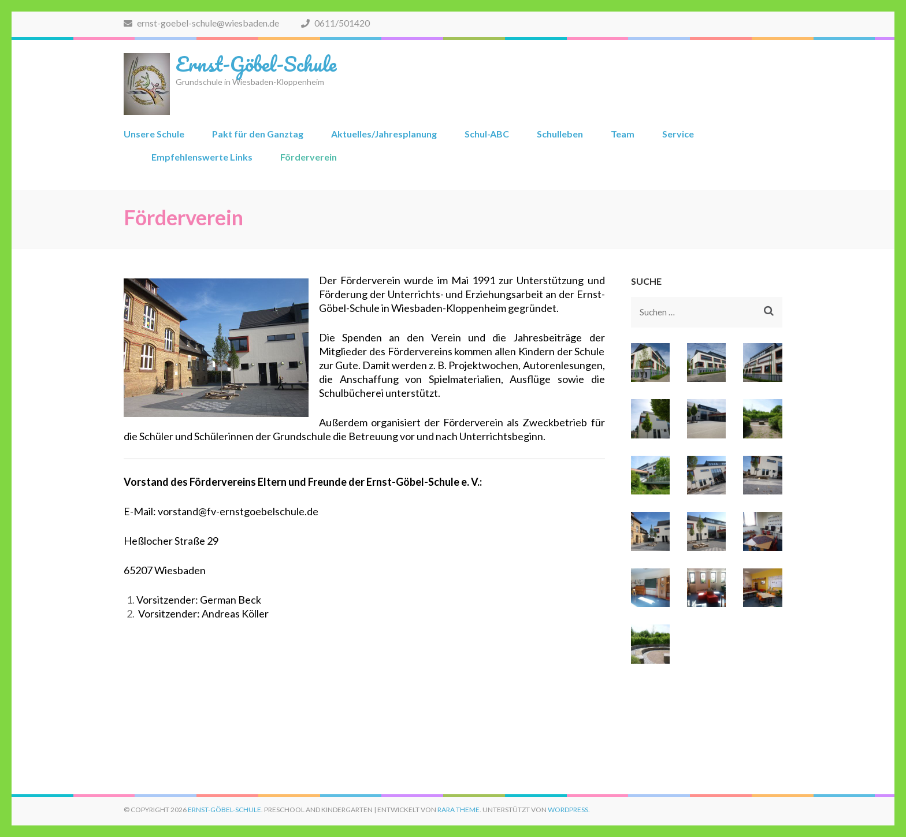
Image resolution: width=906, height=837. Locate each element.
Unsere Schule (154, 133)
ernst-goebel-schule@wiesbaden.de (201, 22)
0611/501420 (335, 22)
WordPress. (569, 809)
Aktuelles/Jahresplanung (384, 133)
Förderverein (308, 156)
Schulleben (560, 133)
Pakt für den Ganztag (257, 133)
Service (678, 133)
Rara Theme (458, 809)
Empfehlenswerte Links (202, 156)
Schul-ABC (487, 133)
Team (622, 133)
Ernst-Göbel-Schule (256, 63)
